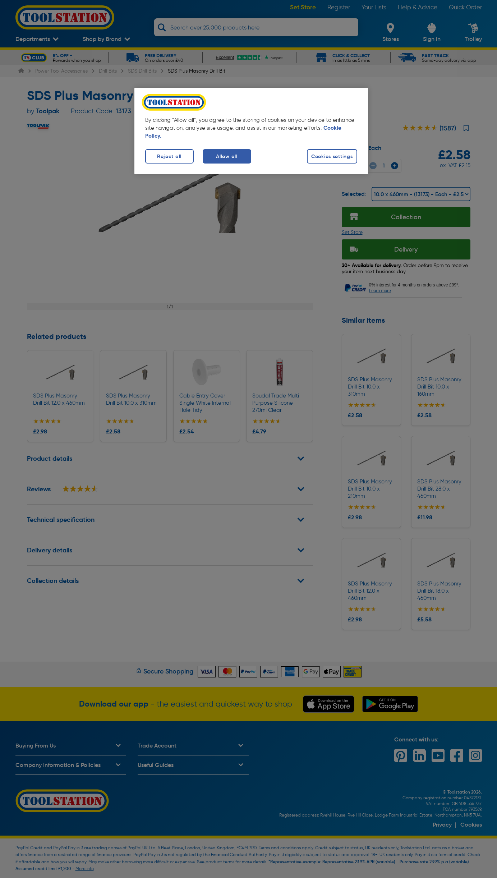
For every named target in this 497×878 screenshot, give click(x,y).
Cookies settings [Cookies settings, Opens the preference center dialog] (332, 156)
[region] (251, 131)
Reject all (169, 156)
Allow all (226, 156)
